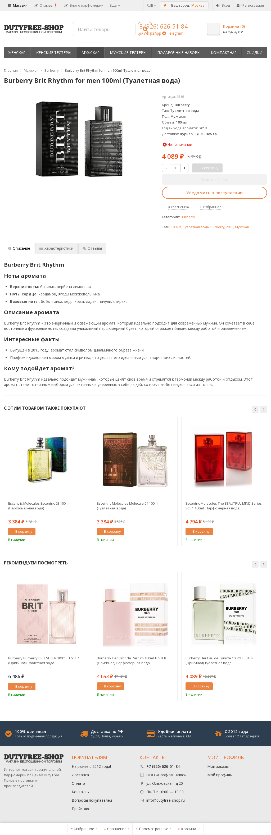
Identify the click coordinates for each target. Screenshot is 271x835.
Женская (16, 52)
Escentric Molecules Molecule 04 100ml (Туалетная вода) (127, 505)
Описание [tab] (19, 248)
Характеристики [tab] (56, 248)
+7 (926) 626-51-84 (163, 766)
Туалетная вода (196, 227)
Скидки (254, 52)
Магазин (17, 5)
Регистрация (250, 5)
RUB (152, 5)
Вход (223, 5)
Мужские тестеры (128, 52)
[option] (46, 481)
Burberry (188, 217)
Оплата (78, 783)
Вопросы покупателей (92, 800)
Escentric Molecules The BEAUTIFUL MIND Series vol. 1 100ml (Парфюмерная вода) (224, 505)
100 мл (176, 227)
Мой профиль (219, 774)
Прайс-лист (82, 808)
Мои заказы (218, 766)
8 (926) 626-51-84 (163, 26)
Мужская (91, 52)
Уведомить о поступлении (214, 192)
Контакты (80, 791)
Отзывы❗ (46, 5)
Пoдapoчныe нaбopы (178, 52)
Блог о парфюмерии (83, 5)
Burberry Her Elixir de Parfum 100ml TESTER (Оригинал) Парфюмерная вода (131, 660)
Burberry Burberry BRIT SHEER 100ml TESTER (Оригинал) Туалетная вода (43, 660)
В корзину (21, 531)
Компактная (224, 52)
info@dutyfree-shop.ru (165, 800)
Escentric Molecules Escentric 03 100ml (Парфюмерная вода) (38, 505)
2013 (229, 227)
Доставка (80, 774)
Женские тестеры (53, 52)
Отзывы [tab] (92, 248)
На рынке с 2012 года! (91, 766)
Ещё (115, 5)
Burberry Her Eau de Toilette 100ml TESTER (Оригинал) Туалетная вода (220, 660)
